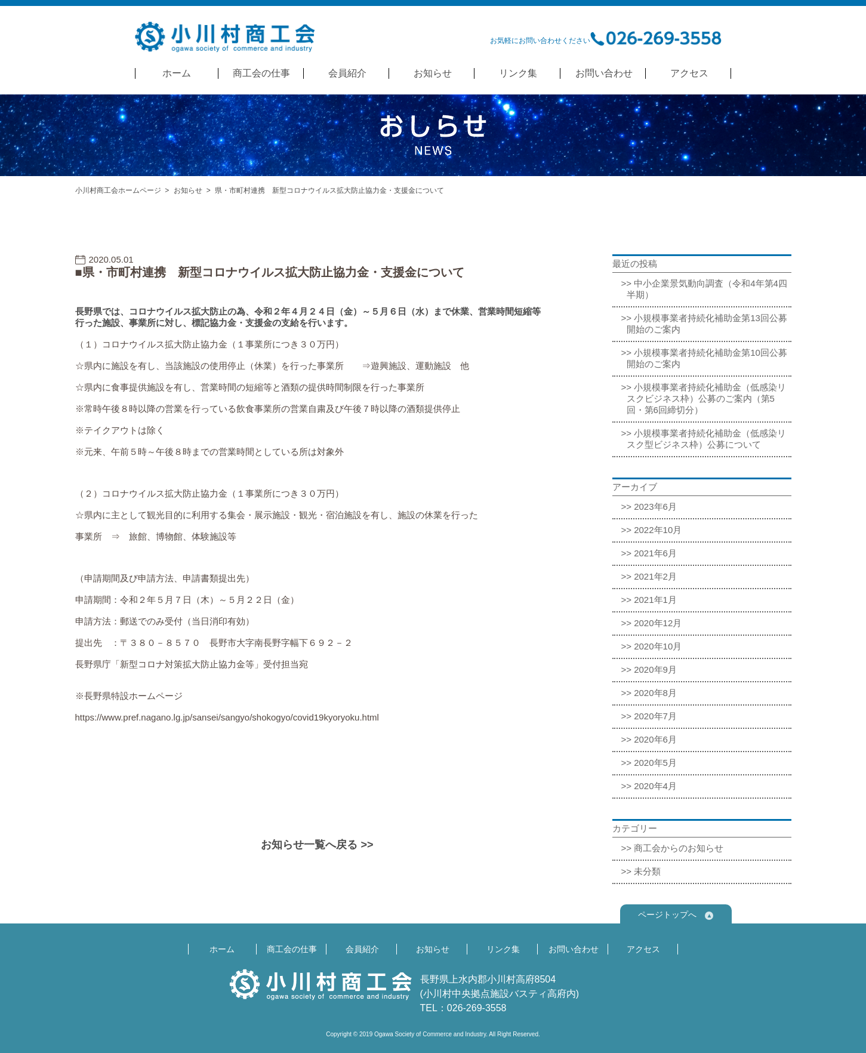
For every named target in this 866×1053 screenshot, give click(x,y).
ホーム (176, 73)
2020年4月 (655, 786)
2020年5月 (655, 763)
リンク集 (518, 73)
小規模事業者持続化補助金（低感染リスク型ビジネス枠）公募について (707, 438)
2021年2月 (655, 576)
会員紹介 (347, 73)
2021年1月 (655, 600)
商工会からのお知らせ (678, 848)
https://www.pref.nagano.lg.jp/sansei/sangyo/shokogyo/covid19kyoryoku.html (227, 717)
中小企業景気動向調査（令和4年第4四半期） (707, 289)
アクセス (689, 73)
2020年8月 (655, 693)
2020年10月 (658, 646)
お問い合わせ (604, 73)
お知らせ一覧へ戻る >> (317, 845)
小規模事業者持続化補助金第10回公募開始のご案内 (707, 358)
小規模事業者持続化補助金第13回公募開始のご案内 (707, 323)
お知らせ (433, 73)
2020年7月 (655, 716)
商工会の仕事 (261, 73)
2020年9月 (655, 669)
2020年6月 (655, 739)
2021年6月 (655, 553)
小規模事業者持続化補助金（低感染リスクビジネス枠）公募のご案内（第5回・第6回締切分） (707, 398)
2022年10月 (658, 530)
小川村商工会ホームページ (118, 190)
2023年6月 (655, 506)
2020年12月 (658, 623)
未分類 (647, 871)
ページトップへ (675, 915)
